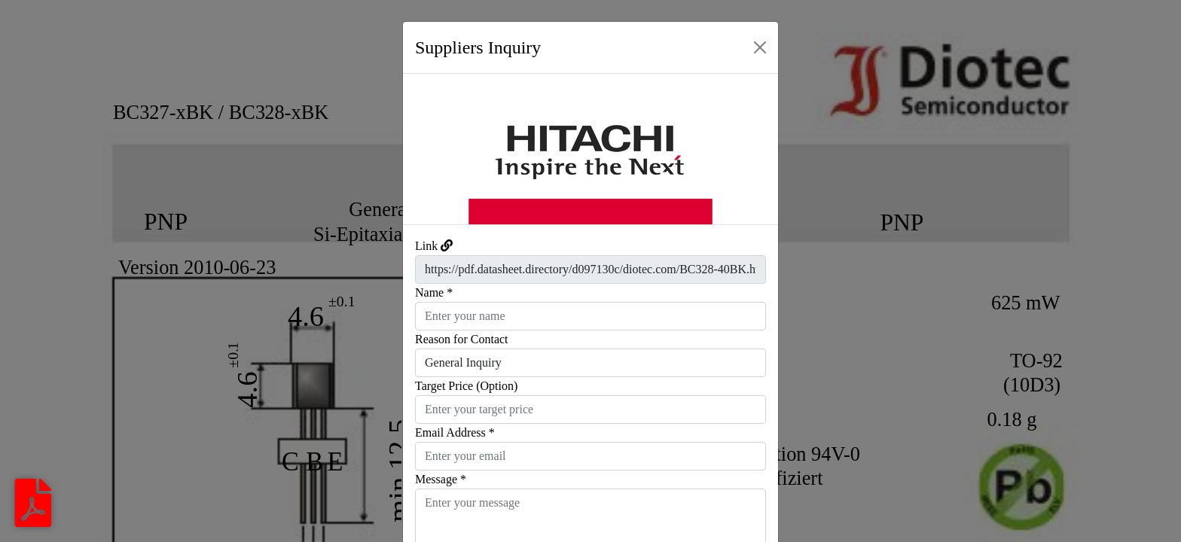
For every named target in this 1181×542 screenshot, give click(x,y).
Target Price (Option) (466, 385)
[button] (431, 149)
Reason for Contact (461, 339)
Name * (434, 292)
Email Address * (455, 432)
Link (426, 245)
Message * (440, 479)
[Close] (760, 47)
